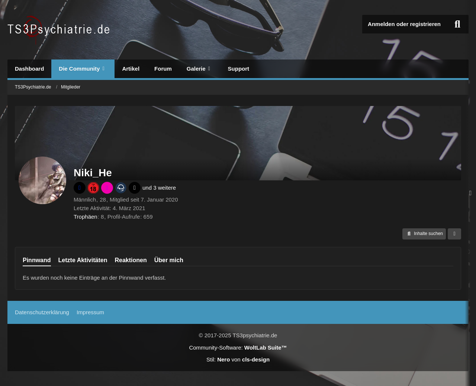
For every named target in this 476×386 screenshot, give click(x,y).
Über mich (168, 260)
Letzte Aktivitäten (82, 260)
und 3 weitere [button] (159, 187)
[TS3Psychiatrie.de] (59, 30)
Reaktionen (131, 260)
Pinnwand (37, 260)
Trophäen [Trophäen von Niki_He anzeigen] (85, 216)
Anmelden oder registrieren (404, 24)
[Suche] (457, 24)
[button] (424, 233)
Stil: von (238, 359)
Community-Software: (238, 347)
